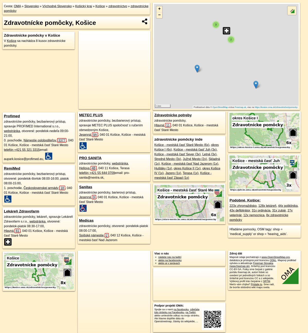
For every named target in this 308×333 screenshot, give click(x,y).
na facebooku (181, 309)
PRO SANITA (90, 158)
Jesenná (88, 134)
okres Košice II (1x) (187, 168)
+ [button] (159, 9)
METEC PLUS (91, 115)
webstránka (12, 131)
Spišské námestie (94, 235)
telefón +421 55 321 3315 (22, 149)
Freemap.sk (240, 107)
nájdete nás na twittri (169, 257)
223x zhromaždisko (243, 205)
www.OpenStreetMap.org (275, 257)
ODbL (273, 260)
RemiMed (12, 168)
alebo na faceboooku (170, 260)
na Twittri (190, 312)
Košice (100, 6)
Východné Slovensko (57, 6)
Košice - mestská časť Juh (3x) (194, 149)
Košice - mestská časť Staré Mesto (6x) (181, 145)
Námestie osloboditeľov (45, 140)
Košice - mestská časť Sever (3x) (177, 154)
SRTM (266, 281)
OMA (17, 6)
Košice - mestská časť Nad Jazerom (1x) (189, 163)
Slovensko (31, 6)
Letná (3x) (209, 154)
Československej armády (44, 188)
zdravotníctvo (117, 6)
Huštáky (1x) (163, 168)
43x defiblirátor (239, 210)
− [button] (159, 15)
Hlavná (12, 231)
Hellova (88, 168)
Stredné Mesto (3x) (167, 159)
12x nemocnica (254, 215)
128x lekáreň (267, 205)
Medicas (86, 220)
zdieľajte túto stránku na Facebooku (177, 311)
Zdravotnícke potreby (173, 115)
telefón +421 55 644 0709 (97, 173)
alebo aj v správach (169, 263)
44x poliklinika (288, 205)
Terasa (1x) (190, 173)
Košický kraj (83, 6)
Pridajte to (256, 284)
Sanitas (85, 187)
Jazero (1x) (173, 173)
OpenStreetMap (220, 107)
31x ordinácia (261, 210)
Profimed (12, 116)
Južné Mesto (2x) (195, 159)
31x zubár (279, 210)
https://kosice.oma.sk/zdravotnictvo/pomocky (276, 107)
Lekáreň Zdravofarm (21, 211)
